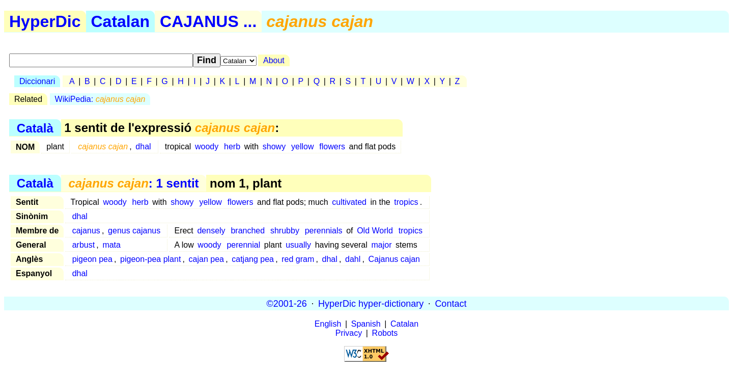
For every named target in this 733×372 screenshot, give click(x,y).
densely (211, 230)
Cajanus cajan (394, 259)
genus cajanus (134, 230)
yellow (302, 146)
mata (111, 245)
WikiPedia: (100, 99)
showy (274, 146)
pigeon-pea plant (150, 259)
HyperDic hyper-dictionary (371, 303)
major (381, 245)
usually (298, 245)
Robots (385, 333)
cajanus (86, 230)
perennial (243, 245)
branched (248, 230)
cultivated (349, 202)
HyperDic (45, 21)
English (328, 324)
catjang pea (253, 259)
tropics (406, 202)
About (274, 60)
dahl (352, 259)
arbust (83, 245)
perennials (324, 230)
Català (35, 128)
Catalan (120, 21)
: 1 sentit (133, 183)
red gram (297, 259)
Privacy (348, 333)
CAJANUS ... (208, 21)
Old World (375, 230)
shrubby (284, 230)
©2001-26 (287, 303)
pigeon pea (92, 259)
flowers (332, 146)
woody (206, 146)
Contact (450, 303)
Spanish (366, 324)
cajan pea (206, 259)
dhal (143, 146)
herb (232, 146)
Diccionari (37, 81)
